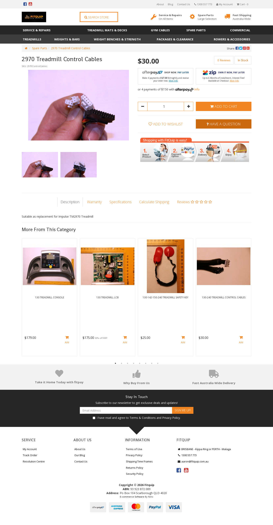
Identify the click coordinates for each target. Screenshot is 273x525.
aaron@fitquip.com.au (193, 461)
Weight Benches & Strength (117, 39)
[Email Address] (126, 410)
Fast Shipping (242, 17)
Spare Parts (207, 17)
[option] (78, 105)
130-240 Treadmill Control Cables (223, 297)
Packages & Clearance (175, 39)
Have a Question (224, 124)
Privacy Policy (171, 418)
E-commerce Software (132, 496)
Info (196, 89)
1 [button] (115, 363)
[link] (178, 470)
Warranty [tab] (94, 201)
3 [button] (128, 363)
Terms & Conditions (143, 418)
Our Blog (79, 455)
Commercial (240, 30)
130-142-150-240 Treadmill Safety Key (165, 297)
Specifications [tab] (120, 201)
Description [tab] (70, 201)
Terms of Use (134, 449)
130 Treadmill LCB (107, 297)
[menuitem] (237, 48)
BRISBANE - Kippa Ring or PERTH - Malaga (204, 449)
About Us (79, 449)
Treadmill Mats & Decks (107, 30)
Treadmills (32, 39)
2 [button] (121, 363)
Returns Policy (134, 467)
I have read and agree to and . (137, 418)
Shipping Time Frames (139, 461)
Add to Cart (223, 106)
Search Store (96, 17)
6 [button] (146, 363)
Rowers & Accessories (232, 39)
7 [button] (152, 363)
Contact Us (183, 4)
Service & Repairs (170, 17)
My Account (30, 449)
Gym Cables (160, 30)
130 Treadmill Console (49, 297)
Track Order (30, 455)
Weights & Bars (67, 39)
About (160, 4)
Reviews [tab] (194, 201)
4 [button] (134, 363)
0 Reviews (223, 60)
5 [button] (140, 363)
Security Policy (134, 474)
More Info (173, 80)
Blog (170, 4)
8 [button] (158, 363)
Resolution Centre (34, 461)
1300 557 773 (203, 4)
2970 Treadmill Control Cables (70, 48)
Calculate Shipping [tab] (154, 201)
